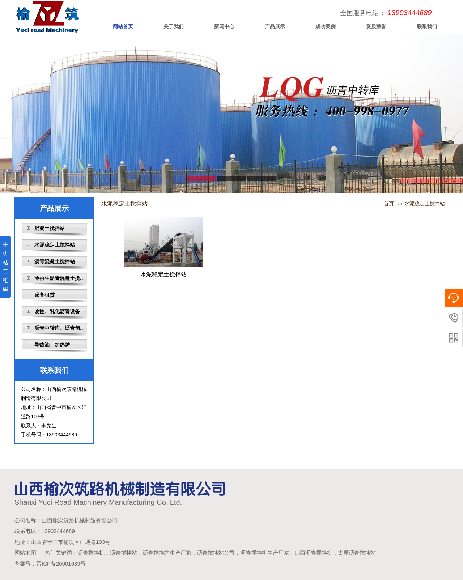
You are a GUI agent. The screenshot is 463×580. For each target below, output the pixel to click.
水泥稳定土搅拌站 (54, 245)
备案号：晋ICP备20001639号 (50, 563)
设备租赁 (44, 295)
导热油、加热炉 (52, 344)
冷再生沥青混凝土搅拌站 (60, 278)
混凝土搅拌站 (49, 228)
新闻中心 (224, 26)
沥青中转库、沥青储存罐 (60, 328)
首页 (389, 203)
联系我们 (427, 26)
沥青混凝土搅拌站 (54, 261)
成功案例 (325, 26)
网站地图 (25, 553)
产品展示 (275, 26)
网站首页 (123, 26)
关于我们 (173, 26)
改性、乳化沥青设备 (57, 311)
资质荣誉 (376, 26)
